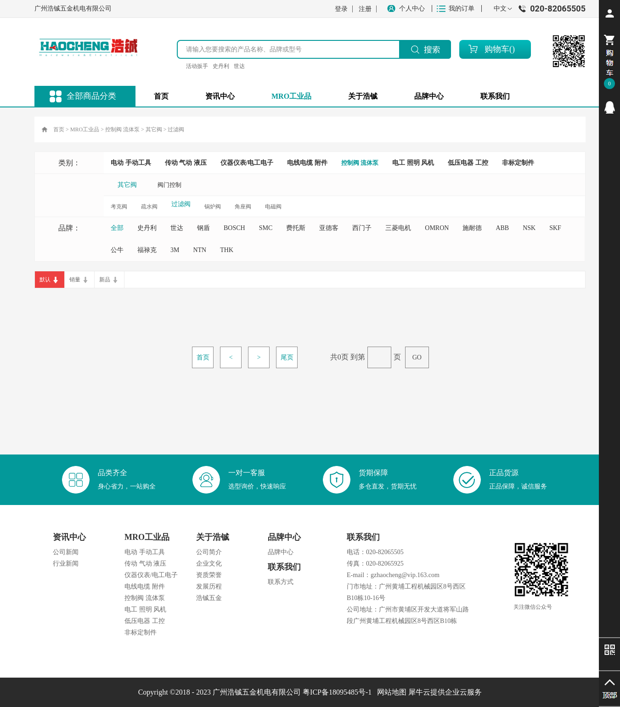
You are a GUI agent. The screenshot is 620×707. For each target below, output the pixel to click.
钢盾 (203, 227)
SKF (555, 227)
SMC (266, 227)
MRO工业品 (84, 129)
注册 (365, 9)
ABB (502, 227)
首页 (161, 96)
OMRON (437, 227)
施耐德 (472, 227)
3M (174, 250)
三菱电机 (398, 227)
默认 (45, 279)
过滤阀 (176, 129)
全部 (117, 227)
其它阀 (154, 129)
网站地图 (389, 692)
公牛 (117, 250)
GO (417, 357)
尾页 (287, 357)
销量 (74, 279)
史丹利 (221, 66)
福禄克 (147, 250)
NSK (529, 227)
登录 (341, 9)
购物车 (497, 49)
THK (226, 250)
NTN (199, 250)
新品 (104, 279)
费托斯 (295, 227)
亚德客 (328, 227)
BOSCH (234, 227)
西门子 (362, 227)
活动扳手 (197, 66)
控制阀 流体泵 (122, 129)
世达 (239, 66)
